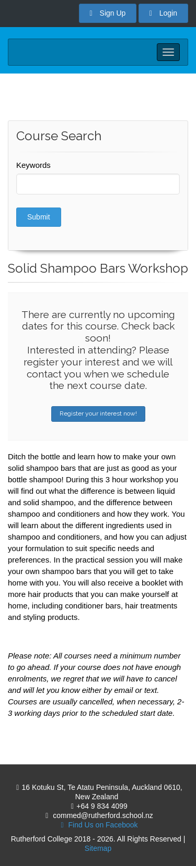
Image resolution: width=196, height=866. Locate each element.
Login (163, 13)
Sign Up (108, 13)
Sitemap (98, 848)
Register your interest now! (98, 413)
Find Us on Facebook (96, 825)
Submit (38, 217)
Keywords (33, 165)
